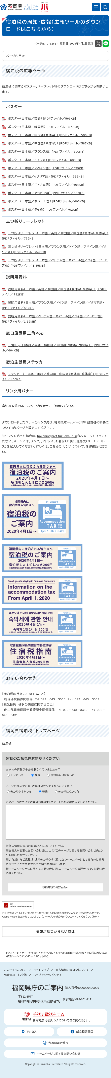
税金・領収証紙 (64, 952)
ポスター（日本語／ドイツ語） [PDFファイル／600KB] (44, 160)
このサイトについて (15, 969)
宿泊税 (6, 743)
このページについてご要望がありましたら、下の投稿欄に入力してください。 (52, 802)
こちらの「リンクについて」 (68, 446)
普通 (37, 775)
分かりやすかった (21, 791)
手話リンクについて (57, 1020)
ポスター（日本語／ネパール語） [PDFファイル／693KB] (46, 201)
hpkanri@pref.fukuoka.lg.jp (57, 436)
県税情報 (79, 952)
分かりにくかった (68, 791)
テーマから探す (30, 952)
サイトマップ (41, 969)
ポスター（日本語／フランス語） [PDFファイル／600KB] (46, 151)
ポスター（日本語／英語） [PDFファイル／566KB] (42, 118)
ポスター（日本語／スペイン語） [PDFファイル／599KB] (46, 168)
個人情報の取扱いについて (72, 969)
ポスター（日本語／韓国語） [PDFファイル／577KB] (43, 127)
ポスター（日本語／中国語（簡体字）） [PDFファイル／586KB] (50, 135)
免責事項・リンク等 (15, 974)
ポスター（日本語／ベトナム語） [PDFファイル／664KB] (46, 184)
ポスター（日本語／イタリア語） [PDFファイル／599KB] (46, 176)
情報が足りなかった (62, 775)
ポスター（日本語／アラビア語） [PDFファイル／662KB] (46, 193)
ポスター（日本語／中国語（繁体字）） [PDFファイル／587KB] (50, 143)
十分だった (17, 775)
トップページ (12, 952)
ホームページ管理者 (74, 868)
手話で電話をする (48, 1014)
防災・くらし (47, 952)
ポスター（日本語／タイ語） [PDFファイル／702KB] (43, 209)
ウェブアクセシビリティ (48, 974)
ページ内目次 (15, 56)
